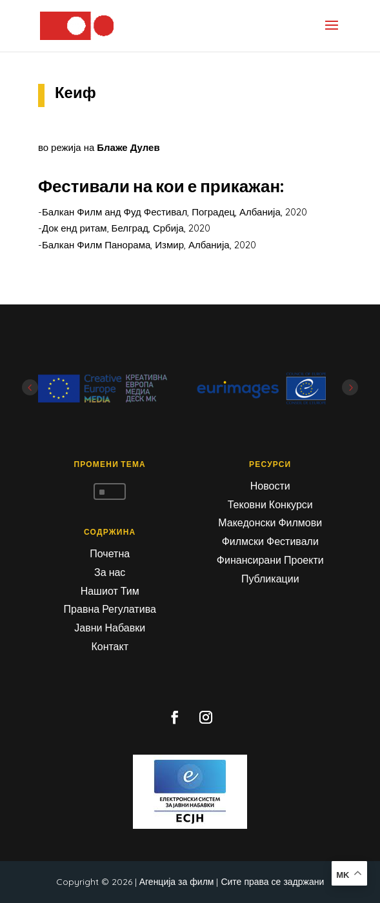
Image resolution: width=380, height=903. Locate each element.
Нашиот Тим (110, 590)
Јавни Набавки (109, 627)
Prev (30, 387)
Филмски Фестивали (270, 541)
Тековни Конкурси (270, 504)
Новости (270, 485)
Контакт (109, 646)
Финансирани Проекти (270, 559)
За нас (109, 572)
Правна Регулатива (110, 608)
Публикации (270, 578)
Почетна (110, 553)
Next (350, 387)
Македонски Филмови (270, 522)
